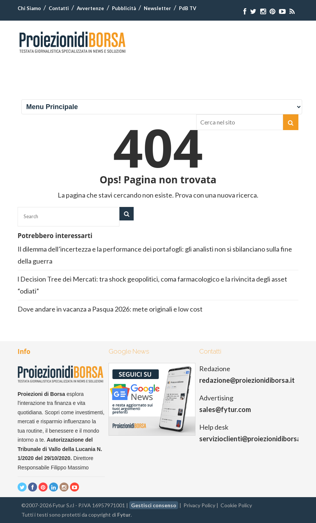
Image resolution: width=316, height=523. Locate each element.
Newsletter (157, 8)
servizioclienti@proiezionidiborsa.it (253, 439)
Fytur (124, 514)
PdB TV (187, 8)
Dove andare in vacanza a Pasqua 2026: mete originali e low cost (111, 309)
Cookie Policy (236, 505)
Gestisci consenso (153, 505)
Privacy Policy (199, 505)
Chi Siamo (29, 8)
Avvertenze (90, 8)
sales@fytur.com (225, 409)
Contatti (59, 8)
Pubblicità (124, 8)
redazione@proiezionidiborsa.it (247, 380)
